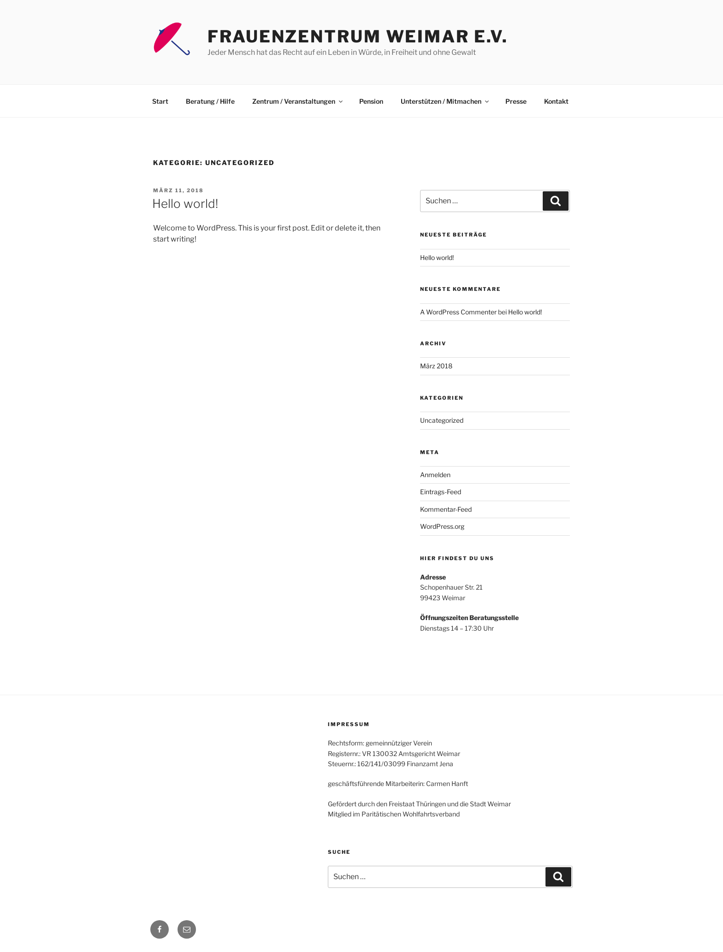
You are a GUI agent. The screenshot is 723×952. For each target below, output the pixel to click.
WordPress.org (442, 526)
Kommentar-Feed (446, 509)
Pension (371, 101)
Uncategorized (441, 420)
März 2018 (436, 366)
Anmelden (435, 475)
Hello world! (185, 203)
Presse (516, 101)
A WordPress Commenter (458, 312)
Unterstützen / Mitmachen (445, 101)
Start (160, 101)
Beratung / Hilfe (210, 101)
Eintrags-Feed (440, 492)
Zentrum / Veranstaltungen (298, 101)
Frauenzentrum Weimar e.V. (357, 36)
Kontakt (556, 101)
